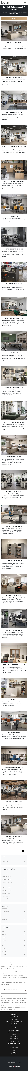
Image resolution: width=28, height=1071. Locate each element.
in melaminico (14, 911)
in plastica (14, 917)
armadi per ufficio (14, 876)
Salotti (14, 1049)
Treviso (14, 949)
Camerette (14, 1053)
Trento (14, 946)
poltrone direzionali (14, 888)
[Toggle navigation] (25, 2)
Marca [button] (4, 857)
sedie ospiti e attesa (14, 899)
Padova (14, 940)
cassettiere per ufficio (14, 882)
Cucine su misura (14, 1040)
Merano (14, 937)
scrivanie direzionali (14, 890)
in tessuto (14, 919)
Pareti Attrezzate (14, 1047)
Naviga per (14, 18)
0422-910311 (15, 1019)
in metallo (14, 914)
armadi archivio (14, 874)
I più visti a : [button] (6, 927)
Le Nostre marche (14, 1030)
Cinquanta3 (14, 861)
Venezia (14, 951)
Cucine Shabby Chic (14, 1041)
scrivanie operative (14, 893)
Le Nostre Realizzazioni (14, 1032)
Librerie (14, 1046)
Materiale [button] (5, 907)
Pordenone (14, 943)
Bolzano (14, 935)
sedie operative (14, 896)
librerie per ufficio (14, 885)
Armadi (14, 1052)
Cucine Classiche (14, 1038)
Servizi (14, 1027)
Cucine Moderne (14, 1036)
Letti (14, 1050)
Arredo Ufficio (16, 12)
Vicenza (14, 954)
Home (2, 12)
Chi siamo (14, 1026)
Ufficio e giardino (8, 12)
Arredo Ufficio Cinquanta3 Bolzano (18, 13)
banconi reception (14, 879)
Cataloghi (14, 1029)
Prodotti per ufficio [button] (8, 869)
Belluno (14, 932)
